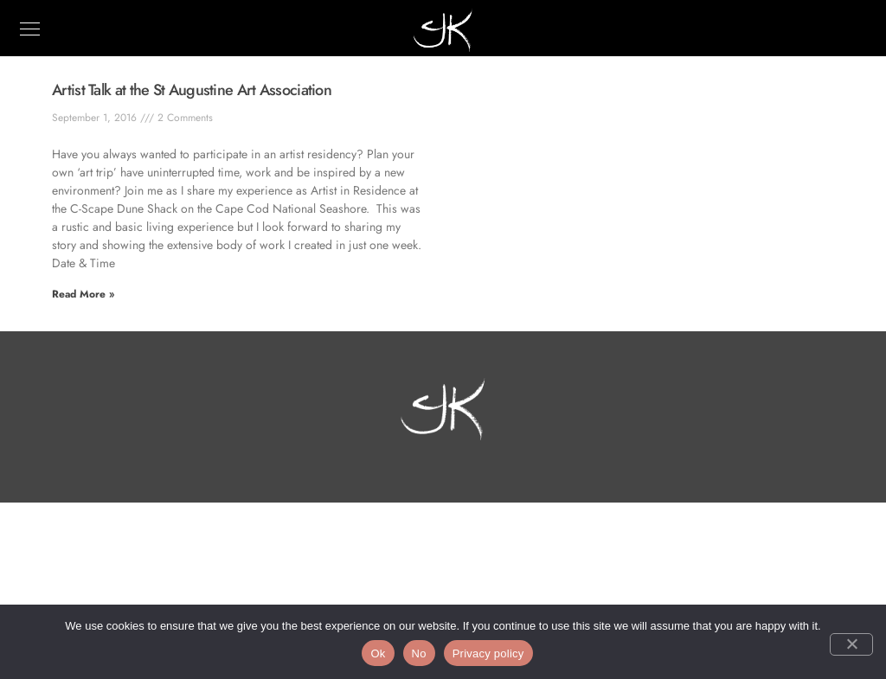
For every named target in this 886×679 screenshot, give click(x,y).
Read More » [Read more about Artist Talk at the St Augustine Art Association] (83, 294)
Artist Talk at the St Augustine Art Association (191, 90)
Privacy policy (488, 653)
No (419, 653)
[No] (851, 644)
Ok (377, 653)
